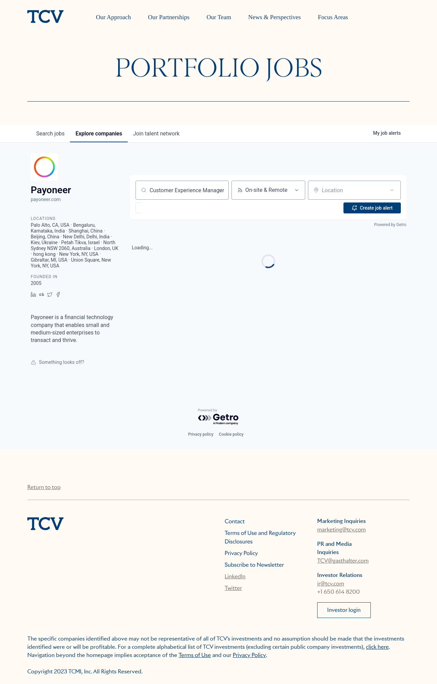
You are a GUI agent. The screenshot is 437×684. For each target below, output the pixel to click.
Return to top (43, 487)
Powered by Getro (390, 224)
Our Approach (113, 17)
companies (98, 133)
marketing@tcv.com (341, 529)
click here (377, 646)
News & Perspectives (274, 17)
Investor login (344, 610)
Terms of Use (195, 655)
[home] (45, 17)
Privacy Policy (241, 553)
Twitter (233, 588)
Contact (235, 521)
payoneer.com (46, 199)
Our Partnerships (168, 17)
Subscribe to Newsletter (254, 564)
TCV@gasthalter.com (343, 560)
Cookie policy (231, 434)
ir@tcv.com (330, 583)
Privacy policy (200, 434)
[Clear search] (219, 190)
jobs (50, 133)
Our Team (219, 17)
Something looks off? (57, 362)
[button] (158, 207)
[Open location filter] (391, 190)
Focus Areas (333, 17)
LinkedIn (235, 576)
